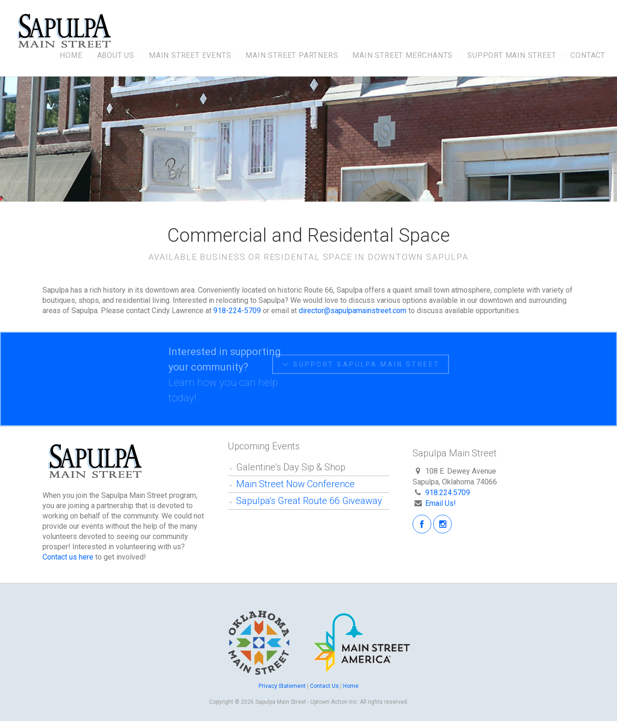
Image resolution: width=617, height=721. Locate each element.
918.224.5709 (447, 492)
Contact (587, 55)
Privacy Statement (283, 686)
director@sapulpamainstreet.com (353, 310)
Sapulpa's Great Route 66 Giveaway (309, 500)
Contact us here (67, 557)
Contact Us (324, 686)
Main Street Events (190, 55)
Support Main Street (511, 55)
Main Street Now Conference (296, 484)
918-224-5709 (237, 310)
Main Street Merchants (402, 55)
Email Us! (440, 503)
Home (71, 55)
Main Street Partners (291, 55)
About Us (115, 55)
